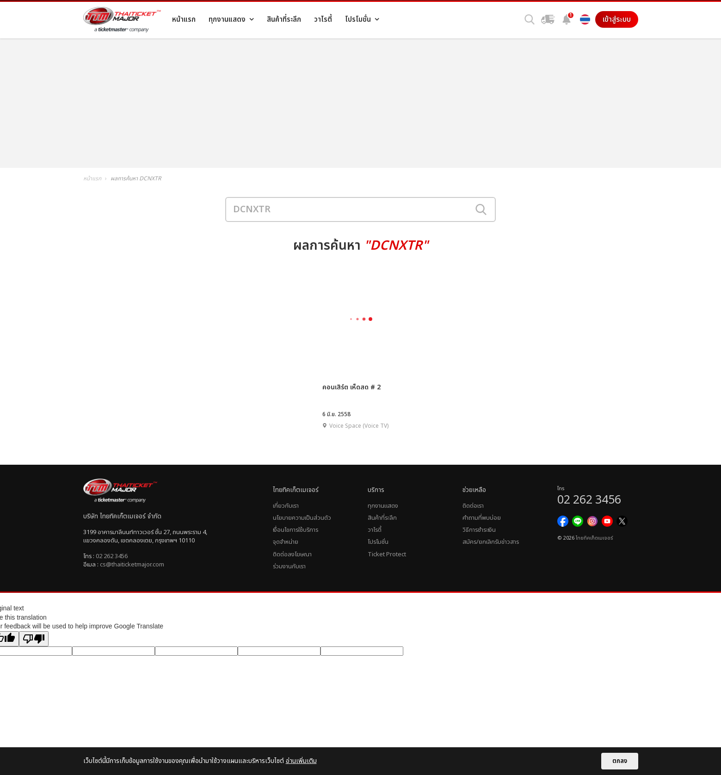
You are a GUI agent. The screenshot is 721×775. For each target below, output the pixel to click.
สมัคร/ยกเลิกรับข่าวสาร (490, 542)
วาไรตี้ (375, 530)
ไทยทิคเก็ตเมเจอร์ (594, 538)
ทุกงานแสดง (383, 506)
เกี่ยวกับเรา (286, 506)
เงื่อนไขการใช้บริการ (295, 530)
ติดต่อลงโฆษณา (292, 554)
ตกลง (619, 761)
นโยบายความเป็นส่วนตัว (302, 518)
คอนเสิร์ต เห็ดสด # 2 (351, 387)
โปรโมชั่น (378, 542)
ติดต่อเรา (473, 506)
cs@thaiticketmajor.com (132, 564)
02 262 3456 (112, 556)
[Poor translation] (34, 638)
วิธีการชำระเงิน (479, 530)
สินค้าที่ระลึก (382, 518)
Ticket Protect (387, 554)
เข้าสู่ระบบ (617, 19)
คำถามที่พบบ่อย (481, 518)
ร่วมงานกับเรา (289, 566)
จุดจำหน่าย (285, 542)
